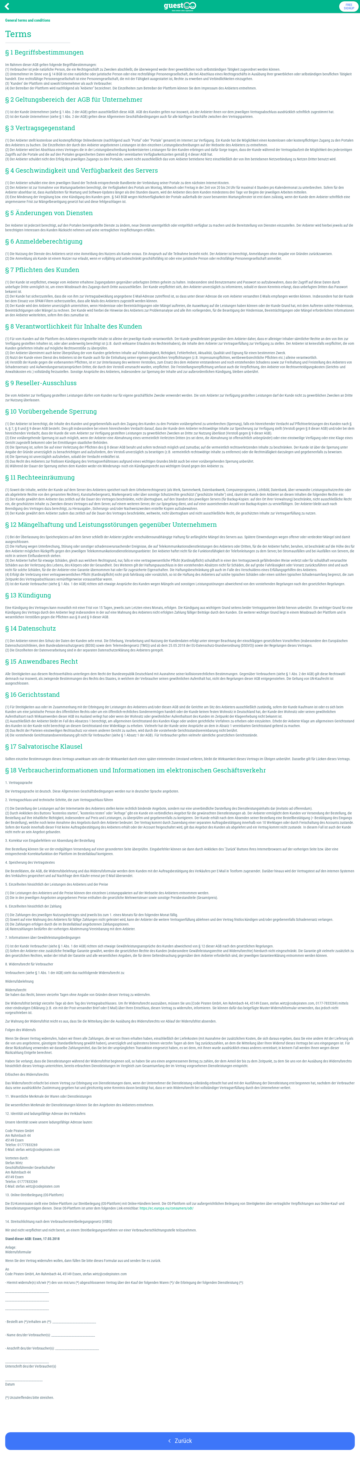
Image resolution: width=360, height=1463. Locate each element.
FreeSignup (349, 6)
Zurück (180, 1440)
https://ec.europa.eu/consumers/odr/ (167, 1208)
